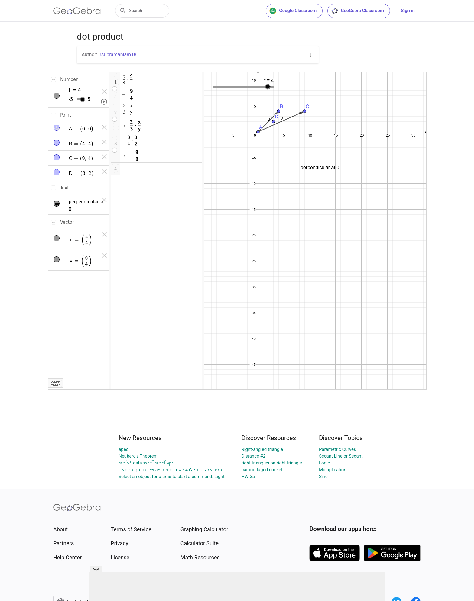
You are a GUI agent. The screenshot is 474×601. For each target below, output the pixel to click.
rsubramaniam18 (118, 54)
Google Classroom (293, 10)
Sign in (408, 10)
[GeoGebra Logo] (77, 10)
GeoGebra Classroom (357, 10)
